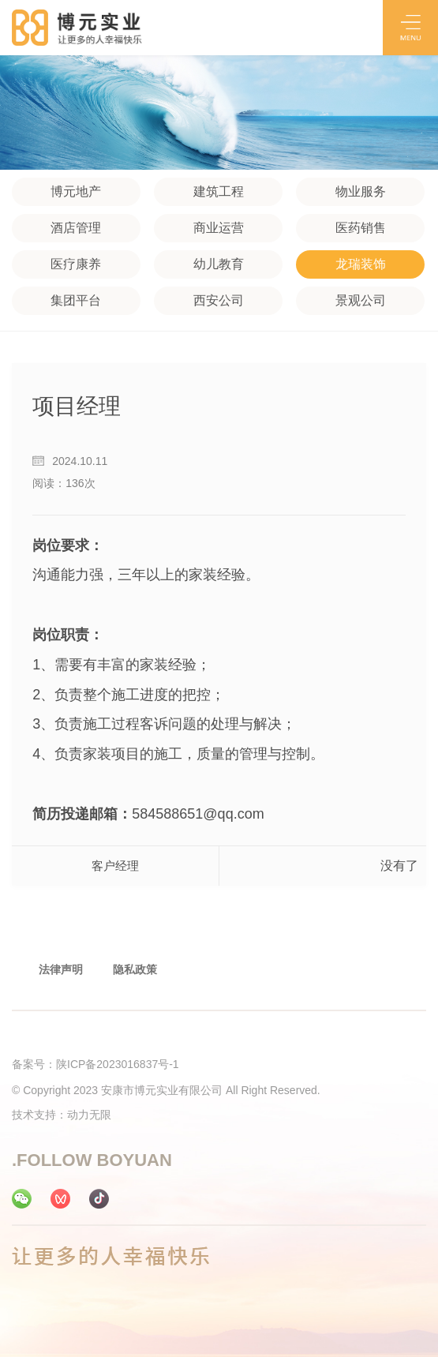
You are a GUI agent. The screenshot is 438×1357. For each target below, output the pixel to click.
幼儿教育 (218, 264)
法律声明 (61, 969)
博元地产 (76, 191)
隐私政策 (135, 969)
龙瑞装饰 (360, 264)
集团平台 (76, 300)
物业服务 (360, 191)
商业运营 (218, 227)
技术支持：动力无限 (61, 1114)
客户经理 (115, 865)
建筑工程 (218, 191)
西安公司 (218, 300)
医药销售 (360, 227)
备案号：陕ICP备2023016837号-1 (95, 1064)
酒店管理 (76, 227)
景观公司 (360, 300)
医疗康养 (76, 264)
